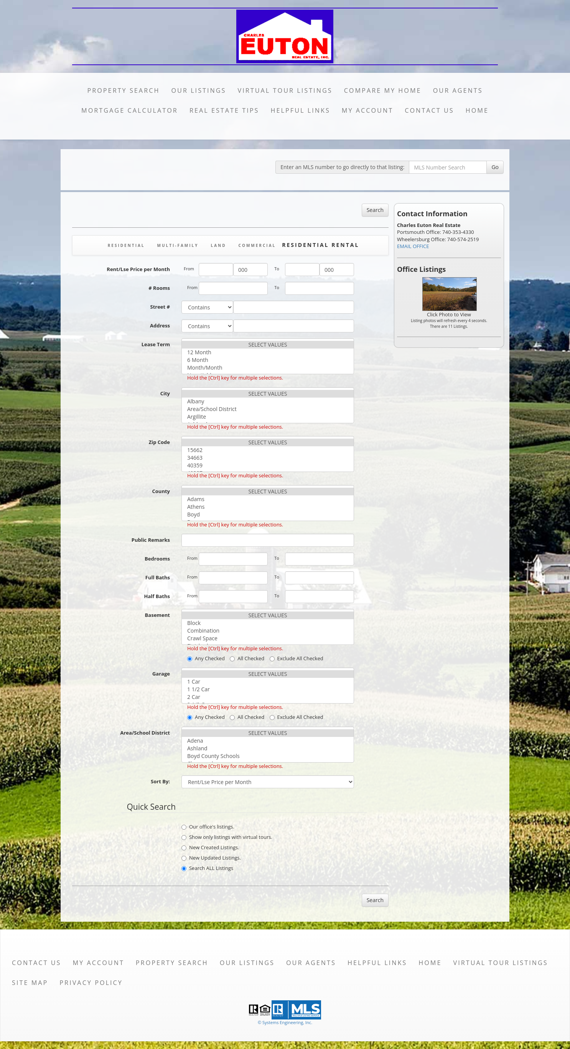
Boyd (267, 514)
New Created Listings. (210, 847)
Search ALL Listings (207, 868)
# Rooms (159, 287)
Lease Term (156, 344)
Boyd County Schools (267, 756)
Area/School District (267, 409)
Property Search (123, 90)
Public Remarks (151, 539)
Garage (161, 673)
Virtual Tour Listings (285, 90)
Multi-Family (178, 245)
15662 (267, 450)
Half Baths (157, 596)
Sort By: (160, 781)
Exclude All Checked (296, 658)
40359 (267, 465)
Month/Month (267, 368)
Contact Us (429, 110)
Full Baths (157, 577)
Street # (160, 306)
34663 (267, 458)
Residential (126, 245)
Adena (267, 741)
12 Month (267, 352)
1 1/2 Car (267, 689)
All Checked (247, 658)
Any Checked (206, 658)
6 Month (267, 360)
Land (218, 245)
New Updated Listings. (211, 857)
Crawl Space (267, 638)
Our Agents (458, 90)
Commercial (257, 245)
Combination (267, 631)
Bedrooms (157, 558)
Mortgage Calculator (129, 110)
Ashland (267, 748)
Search (375, 210)
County (161, 491)
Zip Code (159, 442)
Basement (157, 615)
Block (267, 623)
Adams (267, 499)
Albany (267, 401)
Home (477, 110)
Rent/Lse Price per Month (138, 269)
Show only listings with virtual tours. (226, 837)
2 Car (267, 697)
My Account (367, 110)
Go (495, 167)
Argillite (267, 417)
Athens (267, 507)
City (165, 393)
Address (160, 325)
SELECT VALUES (268, 345)
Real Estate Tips (224, 110)
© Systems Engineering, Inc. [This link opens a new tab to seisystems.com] (285, 1022)
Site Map (30, 982)
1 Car (267, 682)
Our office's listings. (207, 826)
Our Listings (198, 90)
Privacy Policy (91, 982)
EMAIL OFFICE (413, 246)
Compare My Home (383, 90)
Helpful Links (300, 110)
